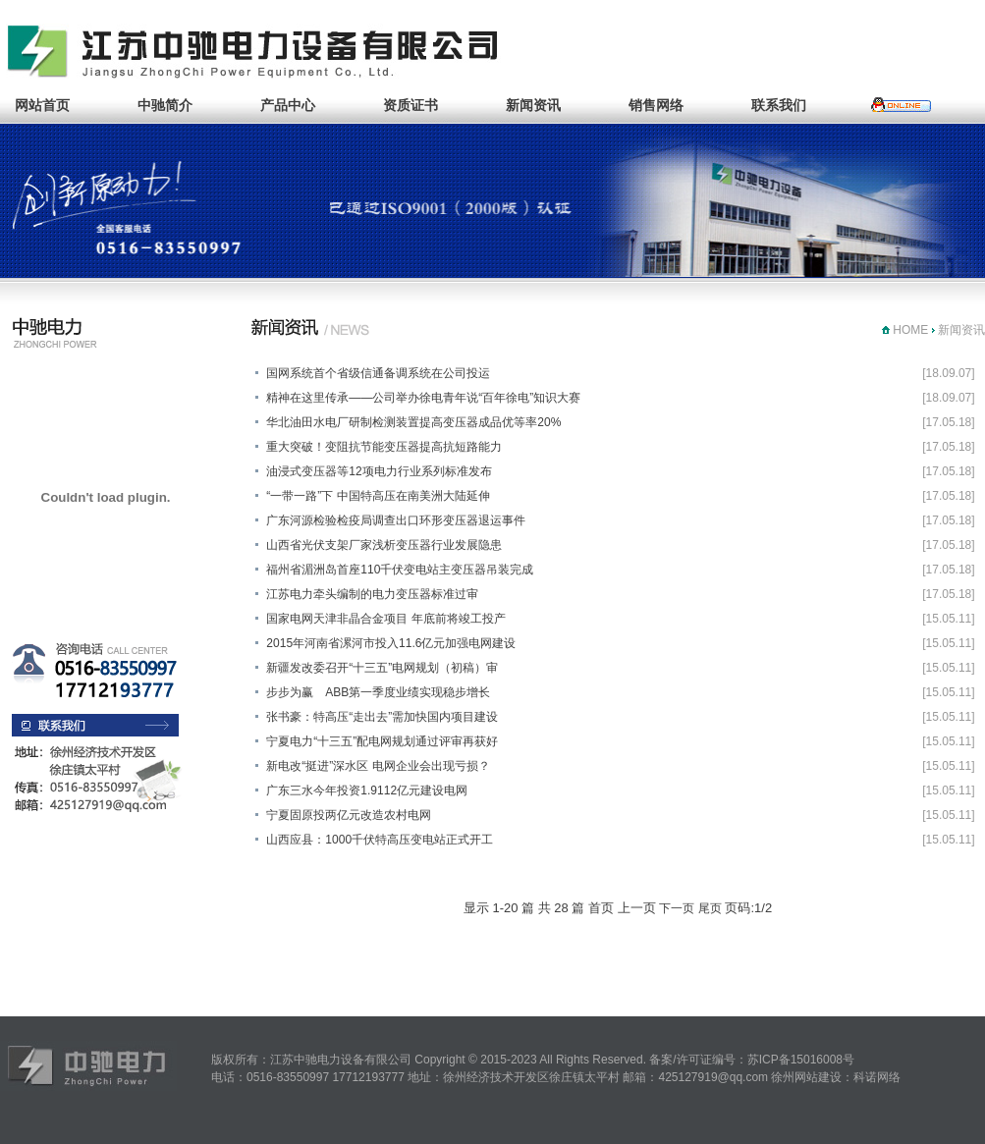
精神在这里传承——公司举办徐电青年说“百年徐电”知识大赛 (423, 398)
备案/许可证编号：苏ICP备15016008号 (751, 1059)
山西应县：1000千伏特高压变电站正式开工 (379, 839)
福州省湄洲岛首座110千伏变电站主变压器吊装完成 (399, 569)
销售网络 (656, 105)
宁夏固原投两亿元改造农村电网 (348, 815)
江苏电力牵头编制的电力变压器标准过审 (372, 594)
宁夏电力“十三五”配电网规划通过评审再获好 (382, 741)
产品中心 (287, 105)
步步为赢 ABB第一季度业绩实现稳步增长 (378, 692)
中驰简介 (164, 105)
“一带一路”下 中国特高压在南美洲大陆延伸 (377, 496)
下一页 (676, 908)
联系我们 (778, 105)
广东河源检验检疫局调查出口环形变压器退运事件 (395, 520)
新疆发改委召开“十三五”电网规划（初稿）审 (382, 668)
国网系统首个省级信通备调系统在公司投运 (378, 373)
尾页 (710, 908)
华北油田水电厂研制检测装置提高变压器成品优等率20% (413, 422)
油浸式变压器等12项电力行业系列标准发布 (378, 471)
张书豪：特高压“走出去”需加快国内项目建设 (382, 717)
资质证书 (410, 105)
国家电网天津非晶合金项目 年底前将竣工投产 (385, 619)
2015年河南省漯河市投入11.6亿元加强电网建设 (391, 643)
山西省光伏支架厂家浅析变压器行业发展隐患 (384, 545)
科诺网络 (877, 1077)
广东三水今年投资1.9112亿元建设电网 (366, 790)
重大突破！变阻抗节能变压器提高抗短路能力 (384, 447)
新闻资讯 (533, 105)
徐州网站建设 (806, 1077)
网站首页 (42, 105)
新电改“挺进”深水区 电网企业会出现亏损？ (377, 766)
